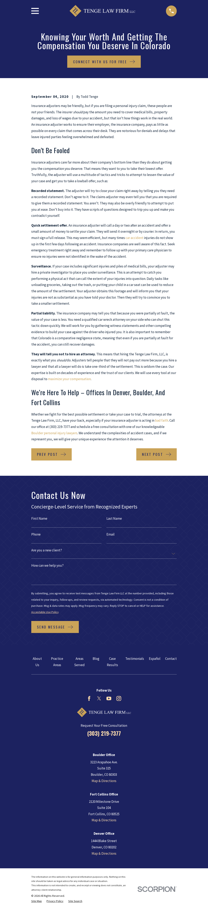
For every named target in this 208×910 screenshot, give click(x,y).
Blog (96, 658)
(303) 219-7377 (104, 733)
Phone (36, 534)
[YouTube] (108, 698)
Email (110, 534)
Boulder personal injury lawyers (54, 433)
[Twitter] (99, 698)
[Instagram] (118, 698)
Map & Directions (104, 781)
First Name (39, 518)
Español (154, 658)
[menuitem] (36, 901)
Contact (171, 658)
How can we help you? (47, 565)
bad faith (161, 420)
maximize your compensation (69, 379)
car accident (134, 238)
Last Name (114, 518)
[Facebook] (89, 698)
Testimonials (134, 658)
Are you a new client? (46, 550)
